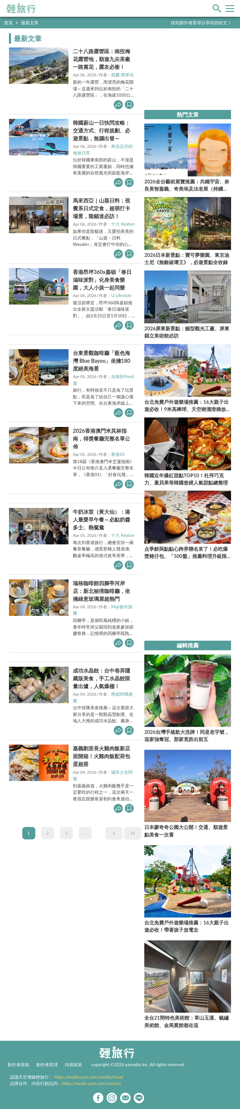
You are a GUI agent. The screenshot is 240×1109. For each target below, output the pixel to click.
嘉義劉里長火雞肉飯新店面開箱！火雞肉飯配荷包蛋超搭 (101, 756)
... (85, 833)
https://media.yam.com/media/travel (88, 1076)
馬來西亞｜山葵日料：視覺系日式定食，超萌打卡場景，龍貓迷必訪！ (101, 208)
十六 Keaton (122, 223)
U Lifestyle (121, 295)
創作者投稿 (18, 1064)
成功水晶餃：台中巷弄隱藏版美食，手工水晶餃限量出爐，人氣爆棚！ (101, 678)
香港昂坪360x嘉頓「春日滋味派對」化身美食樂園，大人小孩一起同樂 (102, 280)
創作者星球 (47, 1064)
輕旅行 (21, 8)
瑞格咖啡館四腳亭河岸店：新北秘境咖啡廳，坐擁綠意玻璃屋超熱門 (101, 591)
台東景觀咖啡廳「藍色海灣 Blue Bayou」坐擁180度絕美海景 (101, 361)
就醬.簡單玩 (122, 74)
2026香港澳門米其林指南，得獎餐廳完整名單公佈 (101, 439)
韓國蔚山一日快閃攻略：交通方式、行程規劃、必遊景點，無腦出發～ (101, 130)
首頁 (8, 22)
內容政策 (73, 1064)
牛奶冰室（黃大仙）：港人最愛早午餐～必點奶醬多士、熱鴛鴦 (101, 519)
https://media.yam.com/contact (91, 1083)
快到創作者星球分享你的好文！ (201, 22)
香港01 (118, 454)
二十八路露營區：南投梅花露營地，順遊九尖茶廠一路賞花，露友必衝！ (101, 59)
